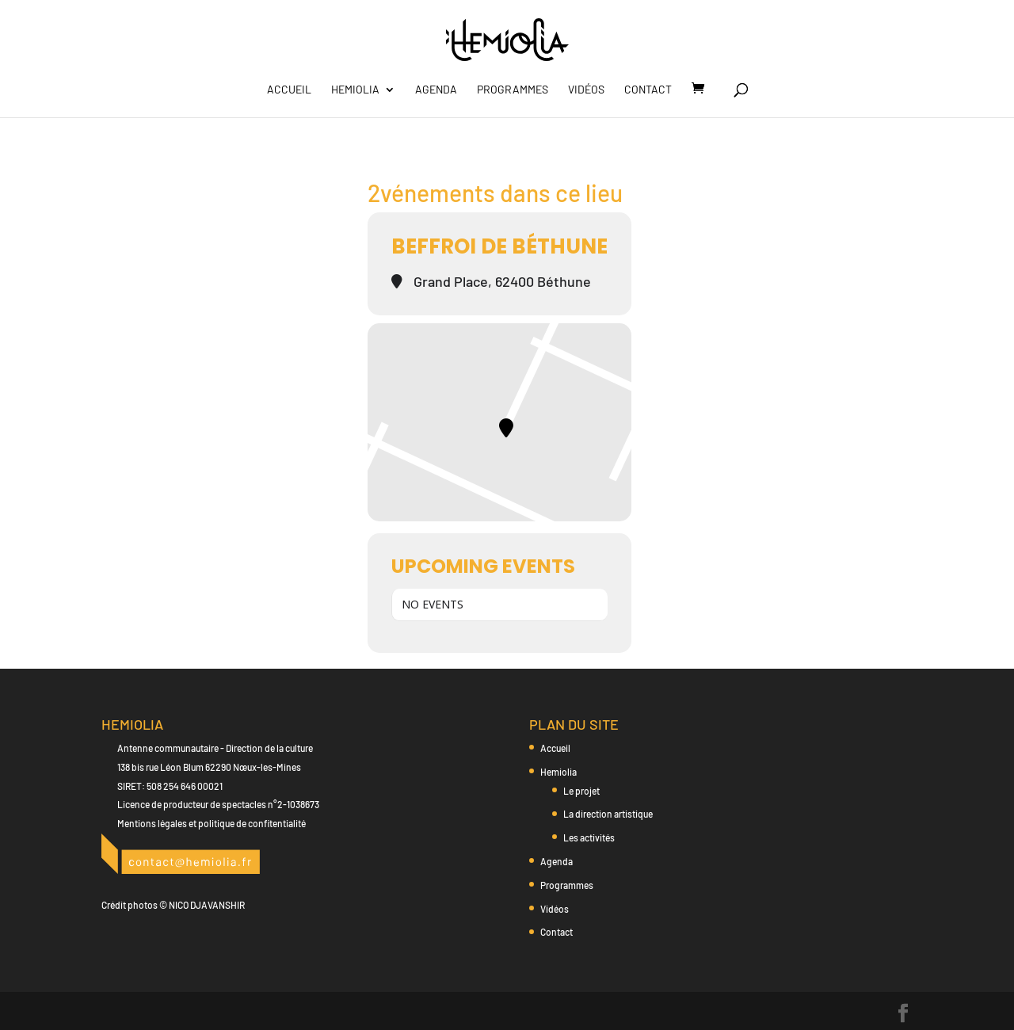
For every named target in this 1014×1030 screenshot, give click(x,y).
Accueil (289, 90)
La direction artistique (608, 813)
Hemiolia (355, 90)
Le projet (581, 790)
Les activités (589, 837)
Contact (648, 90)
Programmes (512, 90)
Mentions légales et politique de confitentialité (211, 823)
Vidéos (586, 90)
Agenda (436, 90)
